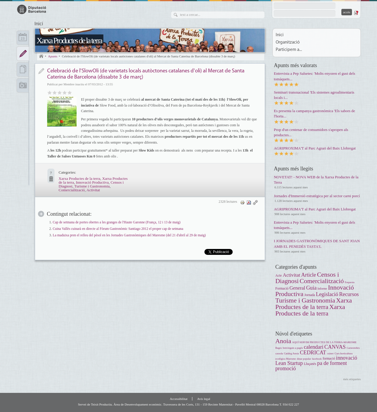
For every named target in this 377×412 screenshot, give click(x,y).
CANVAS (334, 347)
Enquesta (350, 282)
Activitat (93, 190)
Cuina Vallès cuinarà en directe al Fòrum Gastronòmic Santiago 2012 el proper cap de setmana (118, 229)
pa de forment (332, 363)
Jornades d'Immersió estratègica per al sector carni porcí (317, 196)
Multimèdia (22, 85)
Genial (69, 92)
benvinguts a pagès (293, 347)
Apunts (52, 56)
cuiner (330, 353)
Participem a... (289, 50)
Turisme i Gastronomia (92, 186)
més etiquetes (352, 379)
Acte (278, 276)
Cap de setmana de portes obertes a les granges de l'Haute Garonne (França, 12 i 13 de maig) (117, 222)
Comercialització (72, 190)
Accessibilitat (178, 399)
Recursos (349, 294)
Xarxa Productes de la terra (69, 40)
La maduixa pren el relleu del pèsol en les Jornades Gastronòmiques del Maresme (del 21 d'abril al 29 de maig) (129, 235)
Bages (278, 347)
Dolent (49, 92)
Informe (322, 288)
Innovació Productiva (92, 182)
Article (308, 275)
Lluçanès (310, 364)
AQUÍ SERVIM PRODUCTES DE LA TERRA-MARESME (324, 342)
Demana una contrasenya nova (355, 12)
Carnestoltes (353, 347)
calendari (313, 347)
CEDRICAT (313, 352)
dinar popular (304, 358)
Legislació (327, 294)
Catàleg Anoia (291, 353)
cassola (279, 353)
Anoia (283, 341)
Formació (282, 288)
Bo (59, 92)
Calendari (22, 37)
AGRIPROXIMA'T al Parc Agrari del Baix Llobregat (315, 148)
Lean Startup (289, 363)
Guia (311, 288)
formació (329, 358)
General (297, 288)
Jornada (310, 295)
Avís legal (203, 399)
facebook (317, 358)
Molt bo (64, 92)
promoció (285, 368)
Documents (22, 69)
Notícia (41, 71)
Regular (54, 92)
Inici (38, 24)
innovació (346, 358)
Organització (288, 42)
